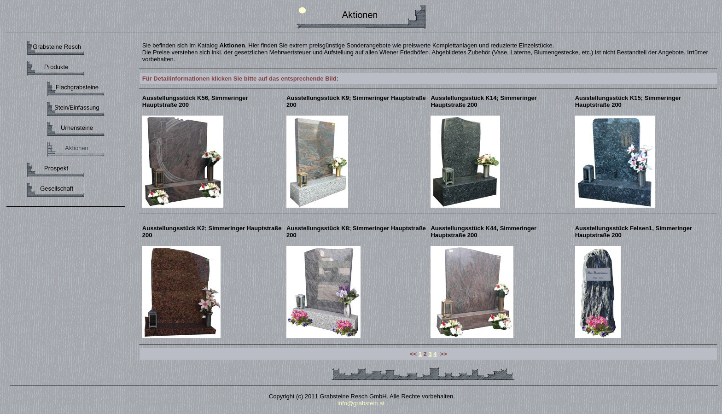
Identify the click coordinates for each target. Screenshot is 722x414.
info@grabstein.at (361, 403)
